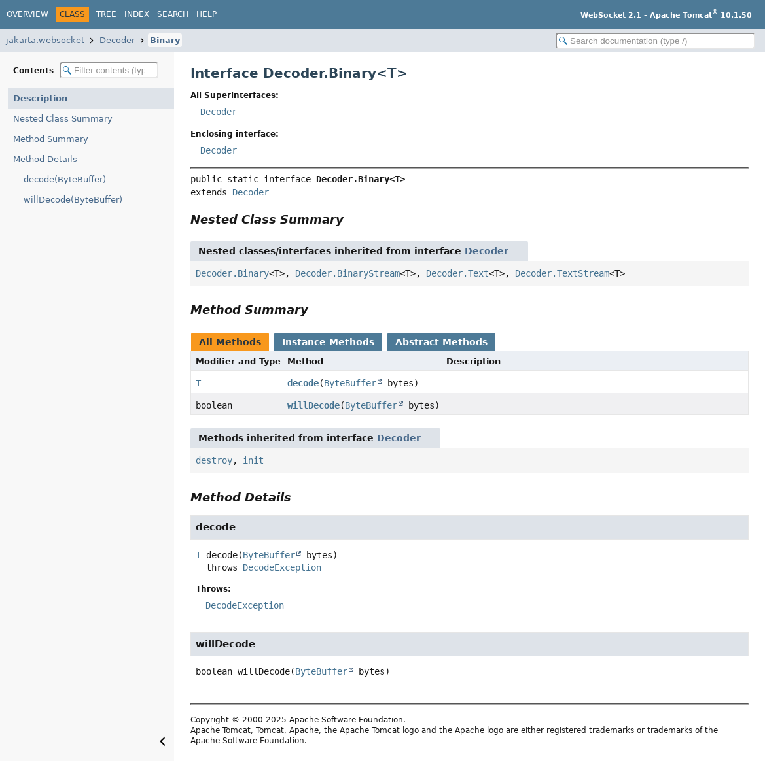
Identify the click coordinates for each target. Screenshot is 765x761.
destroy (214, 460)
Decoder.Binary (232, 273)
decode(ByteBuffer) (65, 179)
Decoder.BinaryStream (347, 273)
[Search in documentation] (655, 41)
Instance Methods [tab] (328, 342)
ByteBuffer (350, 383)
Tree (106, 14)
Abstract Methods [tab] (441, 342)
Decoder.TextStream (562, 273)
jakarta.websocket (45, 40)
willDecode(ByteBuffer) (73, 200)
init (253, 460)
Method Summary (50, 139)
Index (136, 14)
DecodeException (282, 567)
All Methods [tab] (230, 342)
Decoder (117, 40)
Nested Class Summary (63, 119)
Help (206, 14)
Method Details (45, 159)
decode (303, 383)
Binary (165, 40)
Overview (27, 14)
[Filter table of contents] (109, 70)
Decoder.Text (457, 273)
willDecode (313, 405)
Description (40, 98)
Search (172, 14)
